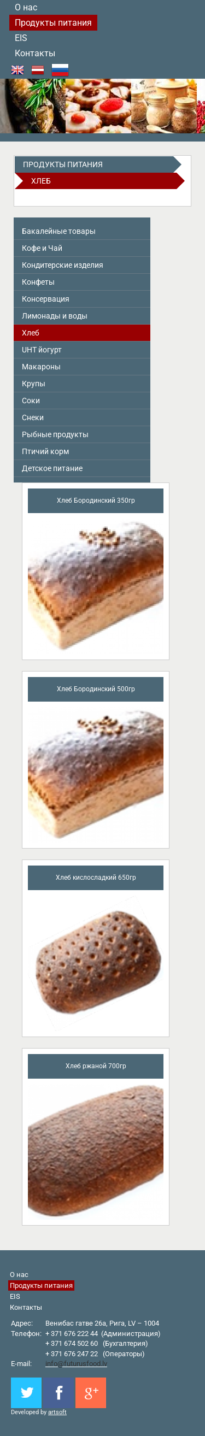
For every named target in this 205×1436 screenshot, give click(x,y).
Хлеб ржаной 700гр (96, 1066)
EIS (21, 38)
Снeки (33, 417)
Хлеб (41, 180)
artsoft (57, 1412)
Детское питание (52, 468)
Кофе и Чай (42, 248)
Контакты (35, 53)
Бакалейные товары (59, 231)
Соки (31, 400)
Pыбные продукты (55, 434)
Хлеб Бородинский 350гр (96, 500)
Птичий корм (45, 451)
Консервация (45, 299)
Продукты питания (53, 22)
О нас (19, 1274)
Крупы (33, 383)
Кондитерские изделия (62, 265)
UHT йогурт (42, 349)
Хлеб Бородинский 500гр (96, 689)
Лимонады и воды (54, 315)
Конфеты (38, 282)
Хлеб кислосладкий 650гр (96, 877)
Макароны (41, 366)
